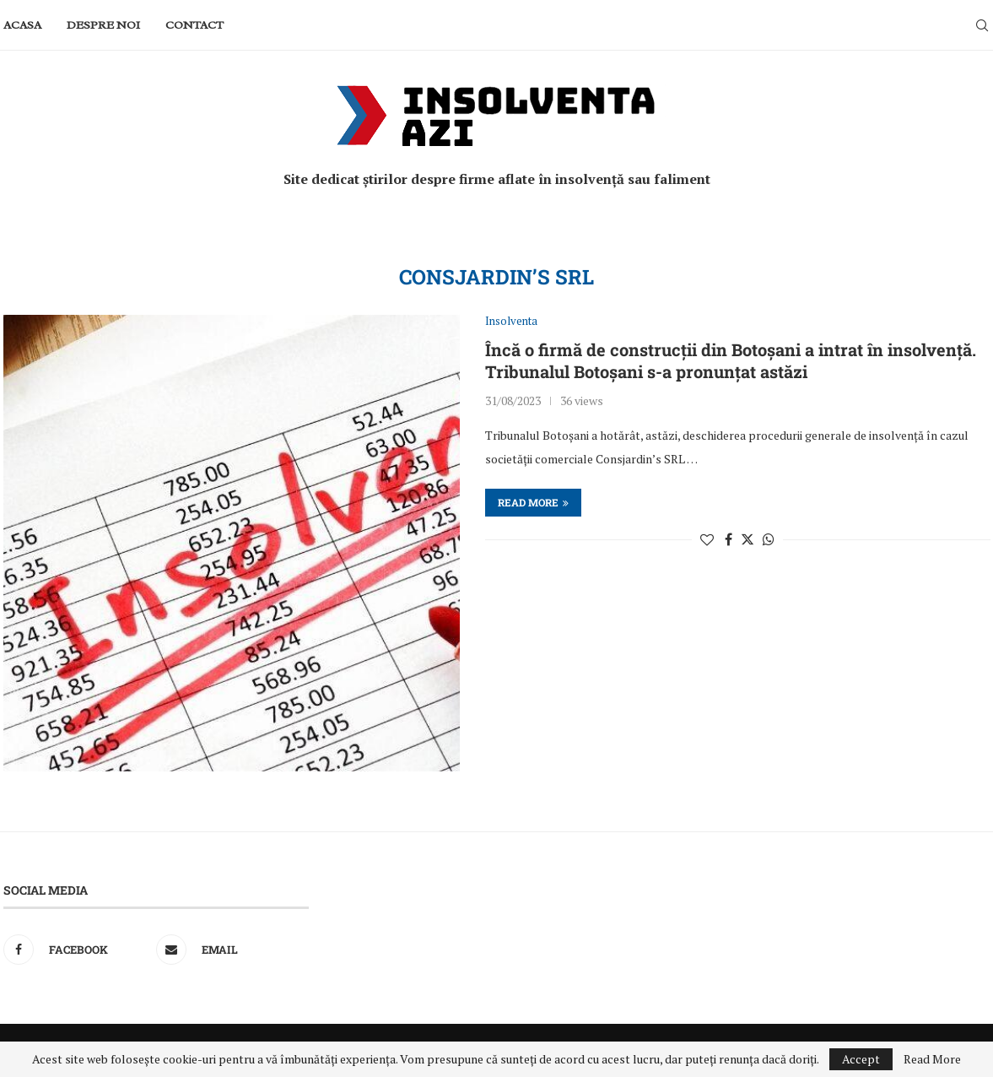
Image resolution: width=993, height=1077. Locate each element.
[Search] (982, 25)
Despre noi (103, 25)
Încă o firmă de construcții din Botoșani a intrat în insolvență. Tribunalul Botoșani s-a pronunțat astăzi (730, 360)
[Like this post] (707, 539)
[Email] (228, 949)
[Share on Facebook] (728, 539)
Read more (533, 502)
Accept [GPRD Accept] (861, 1059)
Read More (932, 1059)
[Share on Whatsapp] (768, 539)
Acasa (22, 25)
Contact (194, 25)
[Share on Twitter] (747, 539)
